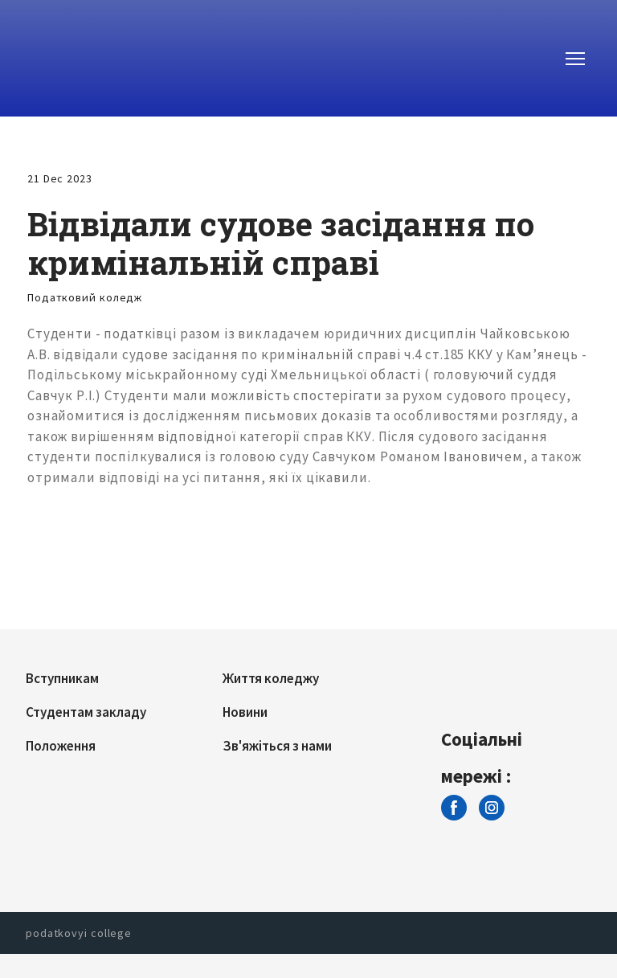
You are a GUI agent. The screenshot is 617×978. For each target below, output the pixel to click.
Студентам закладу (86, 712)
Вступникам (62, 678)
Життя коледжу (271, 678)
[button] (454, 807)
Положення (61, 746)
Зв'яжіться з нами (277, 746)
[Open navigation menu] (575, 59)
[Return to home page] (91, 58)
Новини (245, 712)
